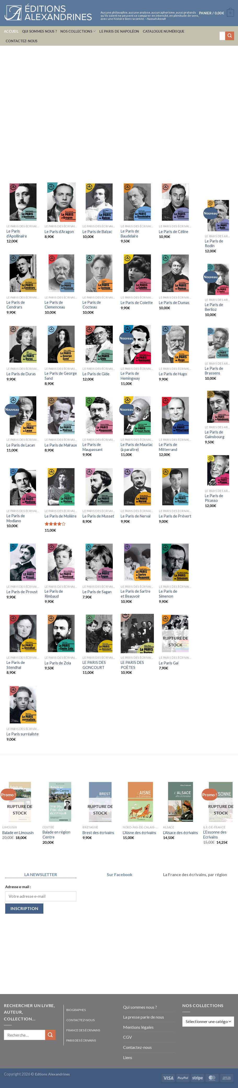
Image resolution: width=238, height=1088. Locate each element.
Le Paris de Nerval (135, 516)
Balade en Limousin (18, 832)
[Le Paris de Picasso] (218, 470)
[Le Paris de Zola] (61, 633)
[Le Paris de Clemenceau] (61, 273)
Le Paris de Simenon (168, 593)
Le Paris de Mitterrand (168, 447)
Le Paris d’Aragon (59, 231)
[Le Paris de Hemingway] (137, 344)
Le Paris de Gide (96, 374)
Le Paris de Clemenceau (55, 305)
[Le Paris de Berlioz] (218, 279)
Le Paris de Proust (22, 592)
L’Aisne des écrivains (139, 832)
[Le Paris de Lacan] (23, 415)
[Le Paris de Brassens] (218, 343)
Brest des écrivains (98, 832)
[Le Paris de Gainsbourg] (218, 407)
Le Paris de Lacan (21, 445)
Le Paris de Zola (58, 663)
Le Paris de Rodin (214, 243)
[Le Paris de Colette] (137, 273)
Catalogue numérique (163, 31)
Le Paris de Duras (21, 374)
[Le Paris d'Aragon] (61, 202)
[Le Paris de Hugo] (175, 344)
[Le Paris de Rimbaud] (61, 562)
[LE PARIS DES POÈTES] (137, 633)
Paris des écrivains (81, 1040)
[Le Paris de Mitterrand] (175, 415)
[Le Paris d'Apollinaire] (23, 202)
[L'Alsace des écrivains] (180, 802)
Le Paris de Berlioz (214, 307)
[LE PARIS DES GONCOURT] (99, 633)
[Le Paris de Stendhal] (23, 633)
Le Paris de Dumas (174, 302)
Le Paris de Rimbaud (54, 593)
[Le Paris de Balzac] (99, 202)
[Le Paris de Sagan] (99, 562)
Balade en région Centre (56, 834)
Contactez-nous (22, 41)
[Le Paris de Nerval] (137, 487)
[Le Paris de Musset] (99, 487)
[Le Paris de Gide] (99, 344)
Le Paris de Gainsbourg (214, 434)
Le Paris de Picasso (214, 498)
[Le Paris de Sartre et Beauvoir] (137, 562)
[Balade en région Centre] (60, 802)
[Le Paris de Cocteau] (99, 273)
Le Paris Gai (168, 663)
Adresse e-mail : (18, 886)
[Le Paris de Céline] (175, 202)
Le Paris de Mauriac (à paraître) (137, 447)
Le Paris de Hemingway (130, 375)
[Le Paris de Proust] (23, 562)
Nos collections (78, 31)
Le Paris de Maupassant (93, 447)
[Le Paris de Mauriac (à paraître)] (137, 415)
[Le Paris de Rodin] (218, 216)
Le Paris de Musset (98, 516)
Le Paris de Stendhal (16, 665)
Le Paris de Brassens (214, 371)
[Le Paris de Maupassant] (99, 415)
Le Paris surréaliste (23, 734)
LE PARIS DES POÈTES (132, 665)
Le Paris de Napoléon (119, 31)
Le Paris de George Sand (61, 375)
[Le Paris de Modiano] (23, 487)
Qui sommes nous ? (39, 31)
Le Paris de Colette (137, 302)
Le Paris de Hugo (173, 374)
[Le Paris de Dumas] (175, 273)
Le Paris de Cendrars (16, 305)
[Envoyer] (229, 36)
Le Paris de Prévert (175, 516)
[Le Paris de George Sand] (61, 344)
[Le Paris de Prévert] (175, 487)
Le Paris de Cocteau (92, 305)
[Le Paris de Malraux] (61, 415)
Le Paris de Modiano (16, 518)
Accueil (11, 31)
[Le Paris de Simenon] (175, 562)
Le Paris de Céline (173, 231)
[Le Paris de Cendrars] (23, 273)
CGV (127, 1037)
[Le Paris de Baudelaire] (137, 202)
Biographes (76, 1010)
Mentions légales (138, 1027)
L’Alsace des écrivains (180, 832)
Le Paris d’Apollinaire (17, 233)
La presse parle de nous (143, 1016)
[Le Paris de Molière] (61, 487)
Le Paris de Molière (61, 516)
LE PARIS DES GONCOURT (94, 665)
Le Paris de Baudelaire (130, 233)
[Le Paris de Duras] (23, 344)
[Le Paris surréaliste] (23, 704)
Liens (127, 1057)
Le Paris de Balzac (97, 231)
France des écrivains (83, 1030)
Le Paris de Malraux (61, 445)
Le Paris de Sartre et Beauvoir (135, 593)
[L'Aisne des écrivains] (140, 802)
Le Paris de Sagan (97, 592)
